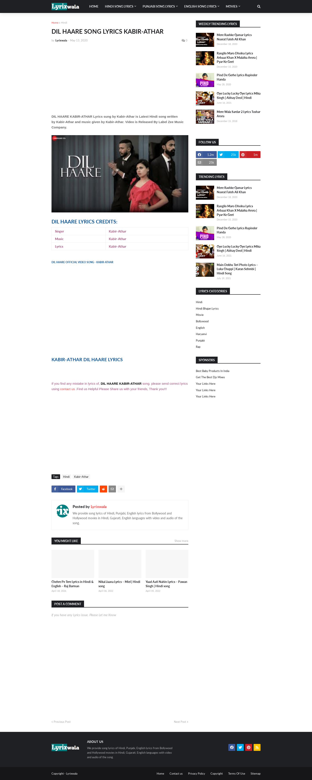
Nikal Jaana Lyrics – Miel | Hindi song (119, 584)
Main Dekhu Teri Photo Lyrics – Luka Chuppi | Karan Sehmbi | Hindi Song (237, 269)
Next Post (180, 721)
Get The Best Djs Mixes (210, 377)
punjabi (200, 340)
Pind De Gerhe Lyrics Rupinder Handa (237, 77)
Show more (181, 541)
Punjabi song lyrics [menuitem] (159, 6)
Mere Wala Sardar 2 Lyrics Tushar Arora (238, 114)
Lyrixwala (99, 506)
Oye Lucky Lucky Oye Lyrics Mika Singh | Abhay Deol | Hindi (239, 96)
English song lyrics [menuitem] (200, 6)
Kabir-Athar (81, 476)
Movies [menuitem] (231, 6)
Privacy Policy (196, 773)
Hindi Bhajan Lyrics (207, 308)
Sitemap (256, 773)
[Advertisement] (119, 78)
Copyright (217, 773)
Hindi (64, 22)
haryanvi (201, 334)
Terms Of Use (236, 773)
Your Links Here (205, 383)
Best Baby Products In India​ (212, 371)
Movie (200, 314)
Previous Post (62, 721)
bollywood (202, 321)
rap (198, 346)
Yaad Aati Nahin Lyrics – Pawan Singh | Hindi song (166, 584)
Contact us (176, 773)
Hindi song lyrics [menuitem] (119, 6)
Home (54, 22)
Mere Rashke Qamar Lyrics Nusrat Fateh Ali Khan (234, 37)
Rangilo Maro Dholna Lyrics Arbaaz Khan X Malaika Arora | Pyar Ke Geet (237, 57)
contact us (67, 389)
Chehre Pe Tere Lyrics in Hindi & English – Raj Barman (72, 584)
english (200, 327)
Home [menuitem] (93, 6)
